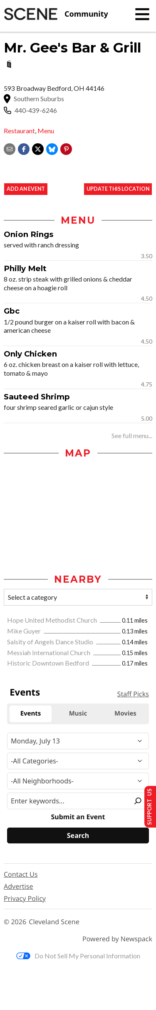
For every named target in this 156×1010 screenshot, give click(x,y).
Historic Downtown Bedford (48, 663)
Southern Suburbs (39, 98)
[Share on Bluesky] (52, 148)
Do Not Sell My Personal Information (78, 956)
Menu (45, 131)
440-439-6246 (36, 110)
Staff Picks (133, 693)
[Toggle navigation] (142, 14)
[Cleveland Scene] (56, 14)
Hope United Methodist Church (52, 620)
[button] (66, 148)
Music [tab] (78, 713)
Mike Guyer (24, 631)
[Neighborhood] (78, 781)
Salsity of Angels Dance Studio (50, 642)
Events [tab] (30, 713)
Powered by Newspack (117, 939)
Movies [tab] (125, 713)
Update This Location (118, 189)
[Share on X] (38, 148)
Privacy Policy (25, 898)
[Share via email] (9, 148)
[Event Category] (78, 761)
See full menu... (131, 435)
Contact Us (20, 874)
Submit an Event (78, 817)
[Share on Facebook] (24, 148)
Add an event (26, 189)
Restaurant (19, 131)
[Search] (78, 835)
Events (25, 692)
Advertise (18, 886)
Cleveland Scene (54, 922)
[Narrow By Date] (78, 741)
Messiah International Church (49, 652)
